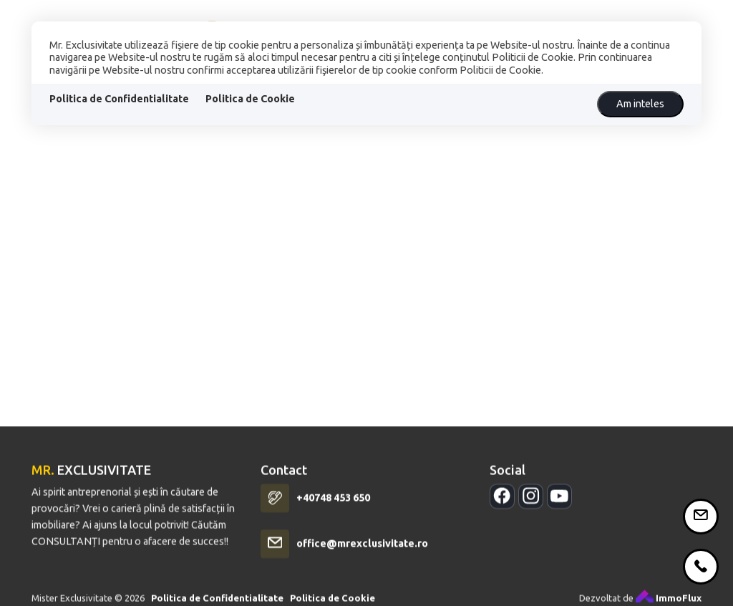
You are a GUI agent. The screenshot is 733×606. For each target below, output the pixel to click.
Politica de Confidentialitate (119, 98)
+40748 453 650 (333, 505)
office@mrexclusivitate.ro (362, 551)
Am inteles (640, 103)
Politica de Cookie (250, 98)
